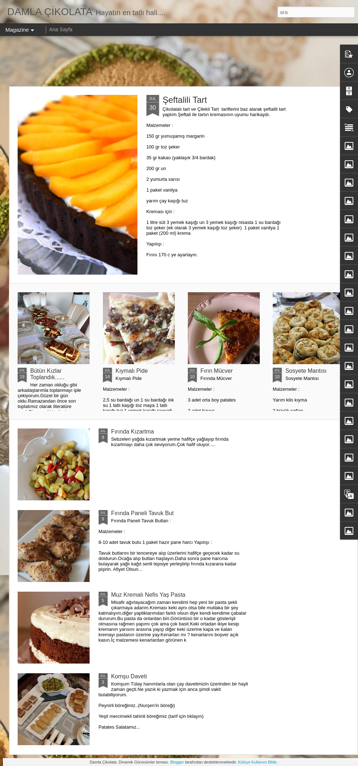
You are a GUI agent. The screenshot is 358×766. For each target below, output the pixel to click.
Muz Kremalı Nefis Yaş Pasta (148, 595)
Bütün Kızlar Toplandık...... (47, 374)
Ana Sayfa (61, 29)
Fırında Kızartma (132, 431)
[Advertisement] (179, 61)
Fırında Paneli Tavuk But (142, 513)
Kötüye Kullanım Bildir (257, 762)
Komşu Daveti (129, 676)
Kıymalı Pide (131, 371)
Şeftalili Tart (185, 100)
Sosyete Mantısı (306, 371)
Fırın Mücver (216, 371)
